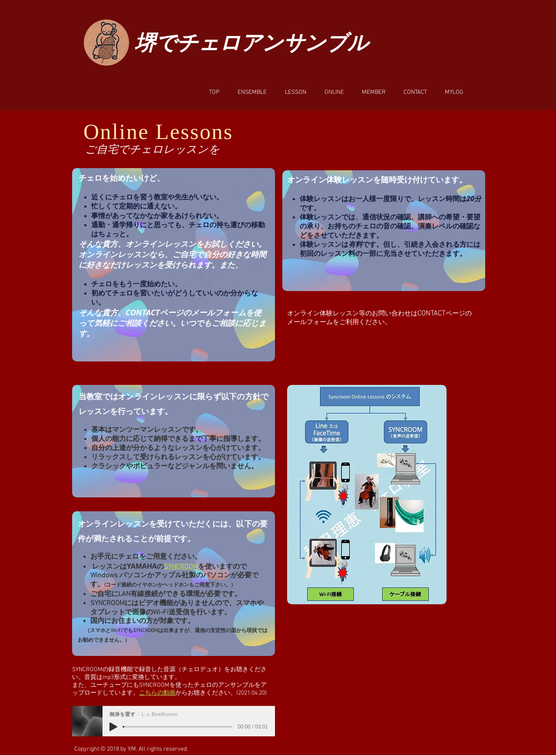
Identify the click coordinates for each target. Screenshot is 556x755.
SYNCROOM (181, 567)
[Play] (113, 726)
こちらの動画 (157, 693)
